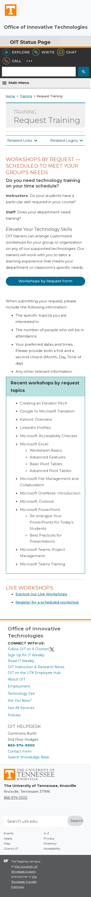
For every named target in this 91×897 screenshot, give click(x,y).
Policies (14, 715)
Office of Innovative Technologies (46, 27)
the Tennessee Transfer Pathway (24, 882)
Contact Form (20, 751)
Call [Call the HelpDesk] (12, 61)
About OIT (16, 679)
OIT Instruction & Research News (36, 667)
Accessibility (52, 848)
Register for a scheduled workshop (47, 602)
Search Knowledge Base (28, 757)
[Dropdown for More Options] (29, 61)
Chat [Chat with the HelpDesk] (67, 52)
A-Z (46, 833)
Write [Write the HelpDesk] (43, 52)
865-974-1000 (15, 797)
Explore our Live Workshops (41, 594)
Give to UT (11, 848)
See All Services (21, 708)
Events (8, 833)
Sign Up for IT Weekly (26, 655)
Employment (19, 686)
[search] (38, 70)
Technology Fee (21, 693)
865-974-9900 (21, 745)
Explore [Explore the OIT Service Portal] (16, 52)
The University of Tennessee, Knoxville (8, 15)
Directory (50, 843)
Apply (8, 838)
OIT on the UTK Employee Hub (34, 673)
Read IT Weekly (21, 661)
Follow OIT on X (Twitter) (31, 649)
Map (7, 843)
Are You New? (20, 700)
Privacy (49, 838)
